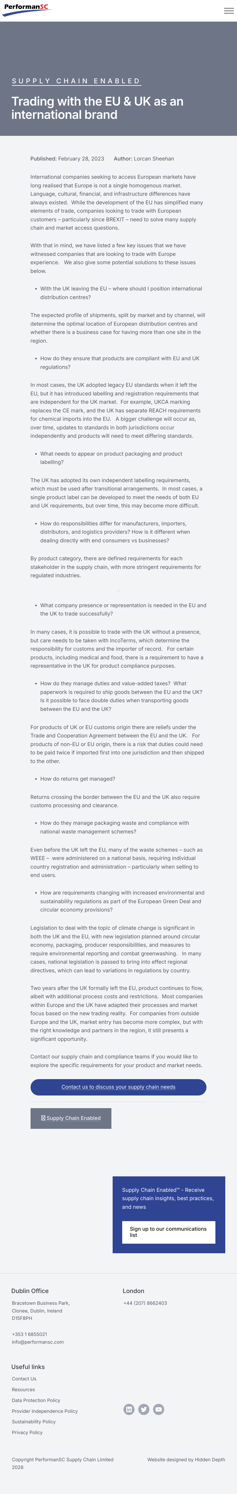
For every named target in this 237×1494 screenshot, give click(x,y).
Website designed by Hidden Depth (186, 1460)
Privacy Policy (27, 1432)
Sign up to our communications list (155, 1233)
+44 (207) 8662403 (145, 1303)
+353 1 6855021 (29, 1334)
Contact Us (24, 1379)
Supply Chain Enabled (77, 81)
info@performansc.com (38, 1342)
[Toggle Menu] (229, 11)
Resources (23, 1389)
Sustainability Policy (34, 1422)
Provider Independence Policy (45, 1411)
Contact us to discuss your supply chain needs (119, 1088)
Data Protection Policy (36, 1400)
